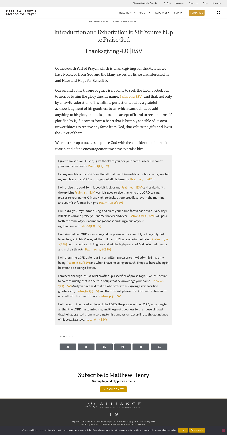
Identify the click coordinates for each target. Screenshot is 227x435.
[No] (223, 430)
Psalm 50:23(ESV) (87, 291)
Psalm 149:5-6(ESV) (98, 249)
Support (179, 12)
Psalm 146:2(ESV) (78, 262)
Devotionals (193, 3)
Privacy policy (197, 430)
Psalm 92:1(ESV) (132, 187)
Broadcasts (179, 3)
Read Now (125, 12)
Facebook (110, 415)
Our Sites (167, 3)
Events (205, 3)
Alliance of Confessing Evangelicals (146, 3)
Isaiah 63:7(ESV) (96, 319)
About (143, 12)
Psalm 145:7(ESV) (89, 226)
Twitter (116, 415)
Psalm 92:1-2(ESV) (111, 202)
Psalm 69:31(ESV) (110, 296)
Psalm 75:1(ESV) (98, 166)
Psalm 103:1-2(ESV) (142, 179)
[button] (68, 347)
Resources (217, 3)
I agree (183, 430)
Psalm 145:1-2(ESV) (141, 215)
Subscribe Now (113, 389)
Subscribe (196, 12)
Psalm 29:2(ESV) (133, 96)
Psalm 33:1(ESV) (85, 192)
